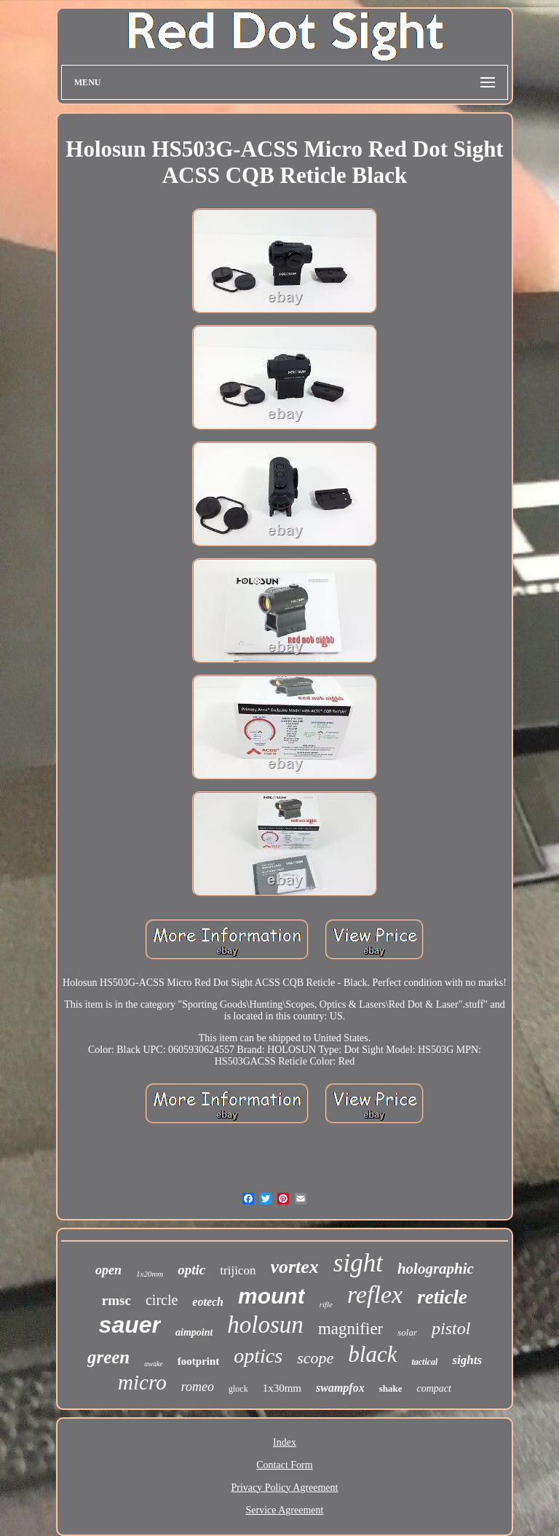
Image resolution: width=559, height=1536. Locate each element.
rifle (326, 1304)
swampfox (340, 1388)
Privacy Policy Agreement (284, 1487)
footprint (199, 1361)
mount (271, 1296)
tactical (424, 1362)
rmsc (116, 1300)
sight (358, 1263)
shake (391, 1388)
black (372, 1354)
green (108, 1357)
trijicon (237, 1270)
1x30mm (282, 1388)
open (108, 1270)
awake (153, 1364)
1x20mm (149, 1273)
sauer (130, 1325)
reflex (375, 1294)
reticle (442, 1297)
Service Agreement (285, 1510)
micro (142, 1382)
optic (191, 1269)
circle (162, 1300)
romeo (197, 1386)
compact (433, 1388)
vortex (294, 1266)
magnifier (350, 1329)
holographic (435, 1268)
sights (467, 1360)
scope (315, 1358)
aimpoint (194, 1332)
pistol (451, 1328)
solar (407, 1332)
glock (238, 1389)
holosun (265, 1325)
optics (258, 1355)
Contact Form (284, 1464)
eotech (207, 1302)
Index (284, 1442)
